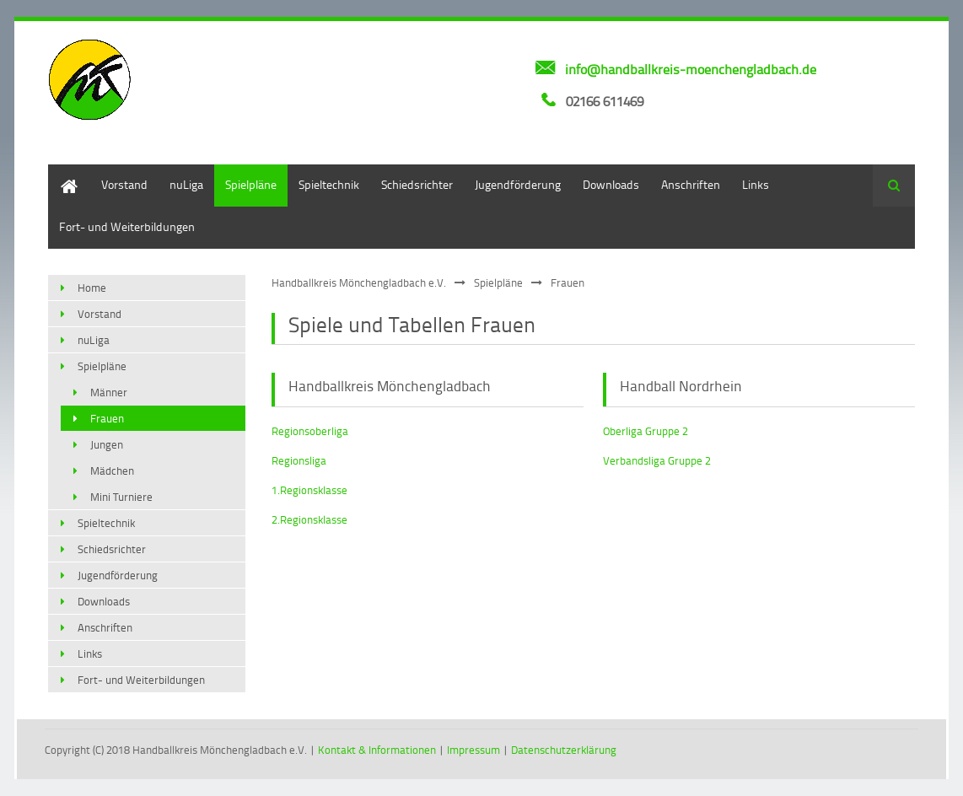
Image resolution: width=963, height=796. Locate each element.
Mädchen (112, 470)
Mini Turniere (121, 496)
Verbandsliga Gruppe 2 (657, 460)
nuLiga (186, 184)
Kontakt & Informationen (377, 749)
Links (755, 184)
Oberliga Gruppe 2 (645, 430)
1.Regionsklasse (309, 490)
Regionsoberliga (310, 430)
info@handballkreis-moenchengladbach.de (690, 69)
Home (63, 172)
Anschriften (690, 184)
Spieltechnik (329, 184)
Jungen (106, 444)
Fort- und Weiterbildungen (127, 226)
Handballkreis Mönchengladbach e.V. (359, 282)
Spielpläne (251, 184)
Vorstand (124, 184)
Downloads (611, 184)
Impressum (473, 749)
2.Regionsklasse (309, 519)
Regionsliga (299, 460)
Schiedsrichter (417, 184)
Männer (108, 392)
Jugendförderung (518, 184)
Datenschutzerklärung (563, 749)
